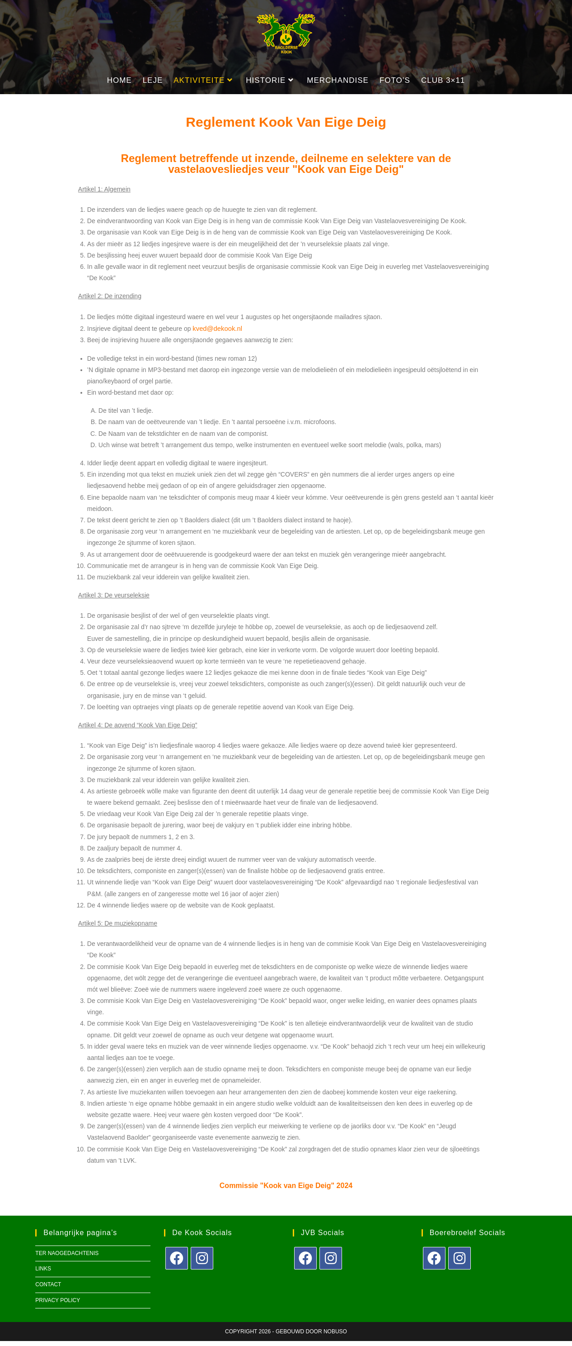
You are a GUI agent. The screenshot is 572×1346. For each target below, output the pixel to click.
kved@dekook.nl (215, 333)
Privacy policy (57, 1305)
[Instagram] (202, 1263)
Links (43, 1274)
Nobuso (335, 1336)
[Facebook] (176, 1263)
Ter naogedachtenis (66, 1258)
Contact (48, 1289)
